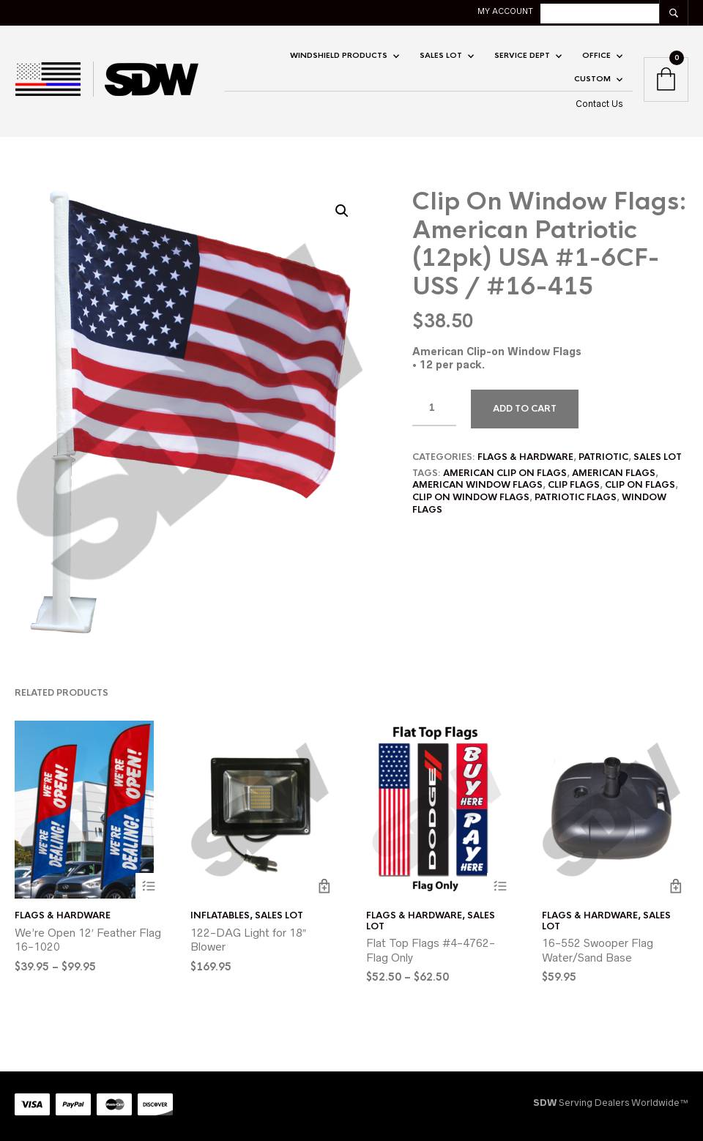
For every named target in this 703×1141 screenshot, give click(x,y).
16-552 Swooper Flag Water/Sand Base (597, 950)
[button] (342, 211)
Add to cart (525, 409)
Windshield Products (338, 55)
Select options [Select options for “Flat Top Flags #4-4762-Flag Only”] (500, 886)
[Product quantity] (434, 408)
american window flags (477, 485)
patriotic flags (576, 497)
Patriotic (603, 457)
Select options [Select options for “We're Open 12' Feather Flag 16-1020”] (148, 886)
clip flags (574, 485)
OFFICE (596, 55)
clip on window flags (470, 497)
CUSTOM (592, 78)
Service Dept (522, 55)
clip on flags (640, 485)
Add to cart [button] (324, 886)
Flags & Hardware (525, 457)
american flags (613, 473)
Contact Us (599, 103)
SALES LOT (441, 55)
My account (505, 11)
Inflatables (220, 915)
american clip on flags (505, 473)
